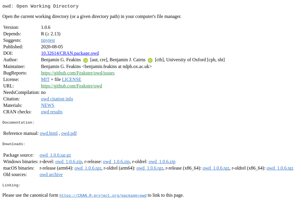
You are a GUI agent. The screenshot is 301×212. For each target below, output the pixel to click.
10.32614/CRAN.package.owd (70, 54)
